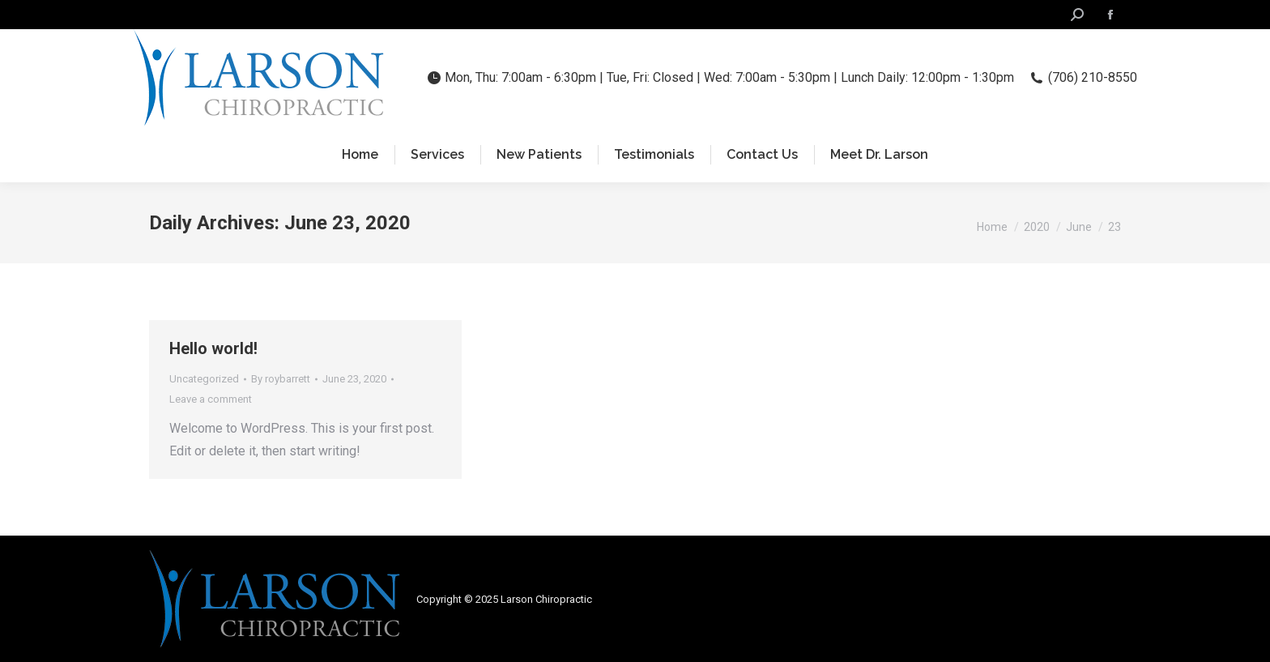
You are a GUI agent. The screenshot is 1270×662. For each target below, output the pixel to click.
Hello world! (213, 348)
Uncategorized (204, 379)
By (280, 379)
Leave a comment (210, 399)
